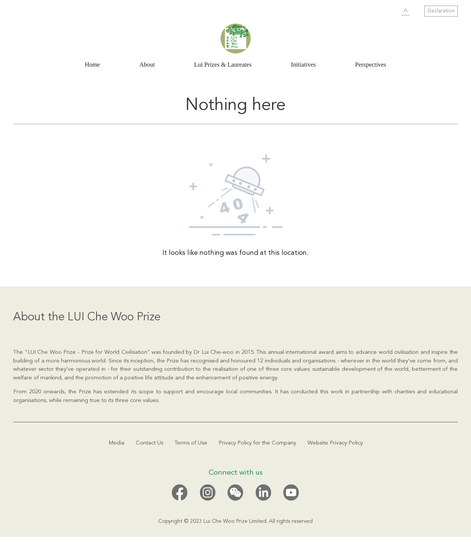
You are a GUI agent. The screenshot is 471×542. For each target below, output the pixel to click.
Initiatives (303, 64)
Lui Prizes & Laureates (223, 64)
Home (92, 64)
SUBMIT (390, 11)
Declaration (441, 11)
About (147, 64)
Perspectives (370, 64)
